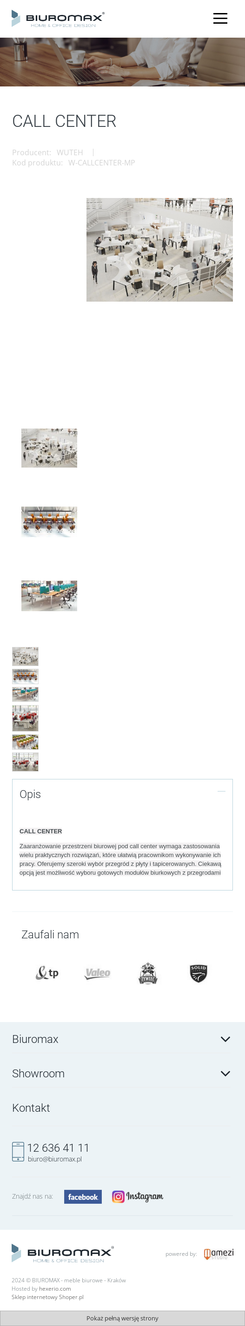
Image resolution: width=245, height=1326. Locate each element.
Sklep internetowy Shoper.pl (48, 1297)
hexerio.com (55, 1289)
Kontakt (31, 1108)
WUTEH (70, 152)
